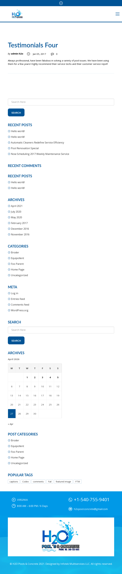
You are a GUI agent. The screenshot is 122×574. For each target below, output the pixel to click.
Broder (15, 252)
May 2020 (16, 217)
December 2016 (20, 228)
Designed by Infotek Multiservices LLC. (67, 564)
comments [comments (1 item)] (38, 481)
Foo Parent (17, 264)
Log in (14, 293)
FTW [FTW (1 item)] (77, 481)
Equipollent (17, 258)
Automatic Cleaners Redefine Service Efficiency (37, 142)
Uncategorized (19, 275)
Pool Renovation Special (25, 148)
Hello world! (17, 131)
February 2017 (19, 223)
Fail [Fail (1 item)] (49, 481)
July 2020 (16, 211)
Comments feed (20, 304)
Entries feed (18, 299)
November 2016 (20, 234)
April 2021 (16, 206)
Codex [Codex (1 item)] (25, 481)
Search (16, 112)
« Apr (10, 423)
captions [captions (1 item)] (14, 481)
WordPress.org (19, 310)
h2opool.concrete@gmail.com (91, 509)
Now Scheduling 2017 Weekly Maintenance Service (40, 154)
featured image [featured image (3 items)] (63, 481)
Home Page (17, 269)
